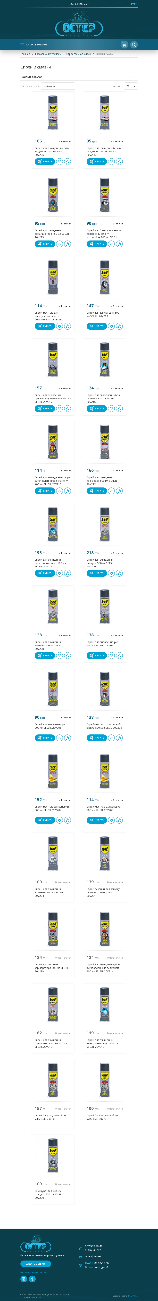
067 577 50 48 (93, 1246)
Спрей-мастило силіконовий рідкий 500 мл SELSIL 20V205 (104, 725)
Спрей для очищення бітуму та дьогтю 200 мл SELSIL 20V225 (104, 151)
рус (133, 3)
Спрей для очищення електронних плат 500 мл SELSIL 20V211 (50, 563)
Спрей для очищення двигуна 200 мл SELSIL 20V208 (48, 645)
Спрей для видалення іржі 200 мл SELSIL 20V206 (50, 725)
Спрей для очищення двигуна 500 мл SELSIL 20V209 (100, 563)
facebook (32, 1279)
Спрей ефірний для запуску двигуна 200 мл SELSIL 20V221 (103, 892)
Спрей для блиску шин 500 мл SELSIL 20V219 (103, 314)
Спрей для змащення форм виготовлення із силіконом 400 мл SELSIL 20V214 (103, 968)
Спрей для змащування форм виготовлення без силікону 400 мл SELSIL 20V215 (53, 481)
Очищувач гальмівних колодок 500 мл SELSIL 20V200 (48, 1194)
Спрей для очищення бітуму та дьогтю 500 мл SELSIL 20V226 (52, 151)
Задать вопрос (35, 1263)
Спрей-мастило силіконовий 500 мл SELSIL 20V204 (52, 808)
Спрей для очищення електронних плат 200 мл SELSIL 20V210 (102, 1043)
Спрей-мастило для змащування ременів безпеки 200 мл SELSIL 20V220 (48, 316)
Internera (133, 1296)
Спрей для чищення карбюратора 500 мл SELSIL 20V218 (52, 968)
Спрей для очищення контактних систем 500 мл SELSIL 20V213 (51, 1043)
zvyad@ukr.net (93, 1256)
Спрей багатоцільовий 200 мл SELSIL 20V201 (103, 1117)
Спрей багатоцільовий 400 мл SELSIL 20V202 (51, 1117)
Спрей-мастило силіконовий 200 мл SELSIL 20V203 (104, 808)
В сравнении (67, 161)
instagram (23, 1279)
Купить (47, 161)
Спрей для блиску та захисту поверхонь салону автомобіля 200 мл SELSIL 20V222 (104, 234)
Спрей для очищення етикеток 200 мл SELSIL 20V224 (49, 892)
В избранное (59, 161)
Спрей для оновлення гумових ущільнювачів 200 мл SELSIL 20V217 (53, 398)
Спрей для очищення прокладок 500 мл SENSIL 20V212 (102, 481)
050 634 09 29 (78, 4)
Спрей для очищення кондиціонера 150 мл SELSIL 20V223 (52, 234)
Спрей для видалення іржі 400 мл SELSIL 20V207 (102, 643)
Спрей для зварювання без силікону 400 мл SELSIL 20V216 (103, 398)
